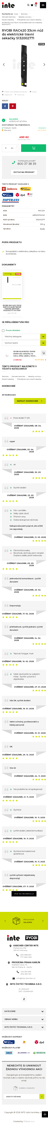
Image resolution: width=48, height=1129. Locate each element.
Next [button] (43, 921)
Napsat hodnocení (30, 401)
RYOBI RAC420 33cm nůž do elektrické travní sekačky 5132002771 (22, 23)
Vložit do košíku (33, 148)
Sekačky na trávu (25, 17)
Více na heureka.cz (24, 894)
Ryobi (42, 229)
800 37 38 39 (27, 164)
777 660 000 (26, 957)
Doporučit (7, 95)
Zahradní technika (8, 17)
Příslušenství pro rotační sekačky (29, 20)
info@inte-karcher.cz (25, 978)
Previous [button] (5, 921)
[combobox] (24, 336)
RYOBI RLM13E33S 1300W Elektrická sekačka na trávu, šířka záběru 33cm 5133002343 (24, 353)
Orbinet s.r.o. (29, 1121)
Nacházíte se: (7, 14)
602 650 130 (26, 974)
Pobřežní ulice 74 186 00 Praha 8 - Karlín (26, 964)
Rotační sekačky (8, 20)
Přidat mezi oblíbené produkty (14, 92)
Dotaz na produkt (24, 172)
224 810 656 (26, 972)
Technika (24, 14)
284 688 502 (25, 955)
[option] (24, 66)
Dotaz (33, 92)
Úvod (16, 14)
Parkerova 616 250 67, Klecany (25, 948)
